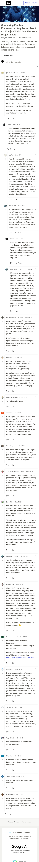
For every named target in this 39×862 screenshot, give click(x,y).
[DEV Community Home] (8, 3)
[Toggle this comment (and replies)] (2, 76)
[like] (7, 118)
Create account (31, 3)
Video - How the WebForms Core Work (20, 658)
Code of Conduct (13, 822)
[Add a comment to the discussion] (21, 63)
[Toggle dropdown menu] (35, 72)
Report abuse (26, 822)
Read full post (8, 56)
